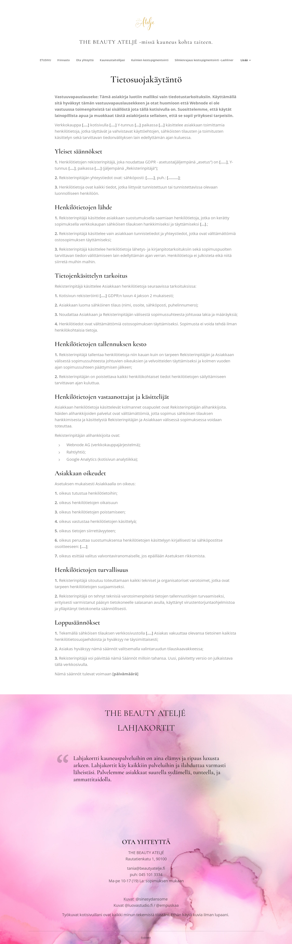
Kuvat (130, 899)
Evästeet (146, 937)
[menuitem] (78, 60)
